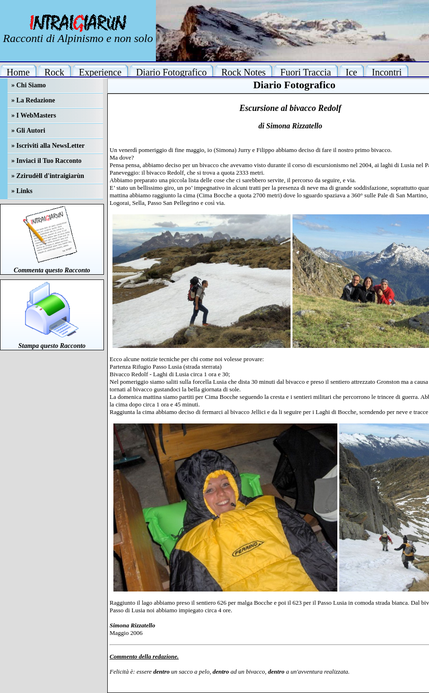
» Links (22, 190)
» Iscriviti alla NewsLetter (48, 145)
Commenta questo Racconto (52, 270)
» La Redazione (33, 100)
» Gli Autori (28, 130)
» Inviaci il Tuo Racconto (46, 160)
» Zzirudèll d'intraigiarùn (47, 175)
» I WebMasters (33, 115)
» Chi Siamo (28, 85)
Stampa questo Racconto (52, 345)
